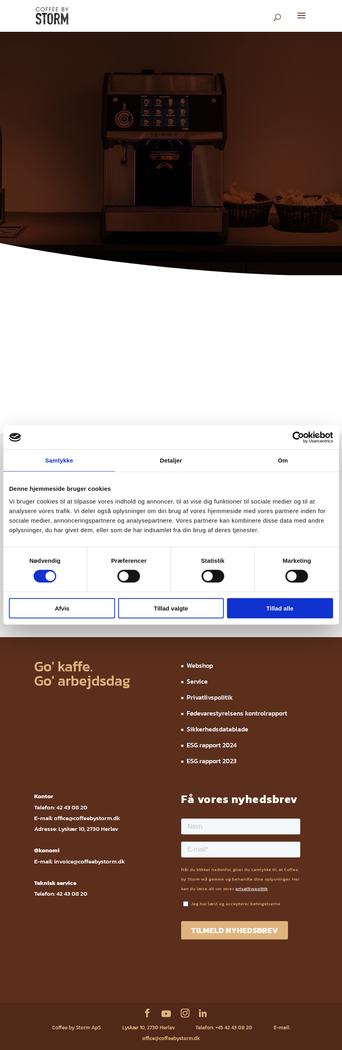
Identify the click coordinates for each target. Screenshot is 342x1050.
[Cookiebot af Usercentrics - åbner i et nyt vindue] (298, 437)
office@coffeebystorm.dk (87, 817)
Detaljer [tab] (171, 460)
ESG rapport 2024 (212, 745)
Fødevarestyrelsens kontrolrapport (237, 713)
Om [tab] (283, 460)
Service (197, 681)
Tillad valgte (171, 608)
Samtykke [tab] (59, 460)
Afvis (62, 608)
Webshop (200, 665)
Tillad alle (280, 608)
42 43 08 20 (71, 807)
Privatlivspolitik (210, 697)
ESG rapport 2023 (211, 761)
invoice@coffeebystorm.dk (89, 861)
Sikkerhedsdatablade (217, 729)
